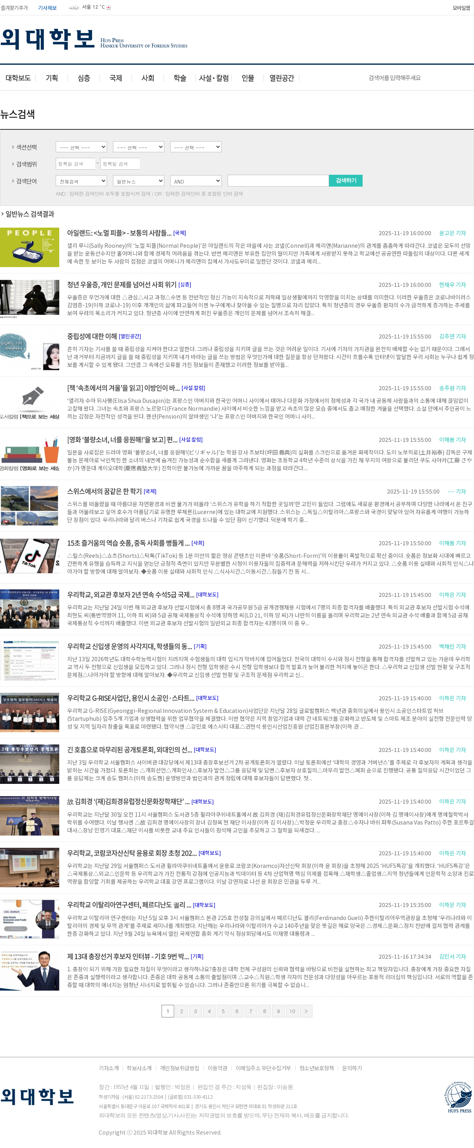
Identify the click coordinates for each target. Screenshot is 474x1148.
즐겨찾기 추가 (14, 7)
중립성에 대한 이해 (92, 336)
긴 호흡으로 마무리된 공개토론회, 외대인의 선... (129, 749)
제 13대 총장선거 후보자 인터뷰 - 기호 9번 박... (128, 956)
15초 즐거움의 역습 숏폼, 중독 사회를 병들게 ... (128, 543)
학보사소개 (139, 1068)
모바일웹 (461, 7)
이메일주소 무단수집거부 (263, 1068)
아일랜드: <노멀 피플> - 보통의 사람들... (119, 232)
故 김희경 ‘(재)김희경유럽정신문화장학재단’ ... (128, 801)
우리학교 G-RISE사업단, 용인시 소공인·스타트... (130, 698)
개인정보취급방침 (179, 1068)
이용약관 (218, 1068)
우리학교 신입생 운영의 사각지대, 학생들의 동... (129, 646)
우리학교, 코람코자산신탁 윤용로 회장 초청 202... (132, 853)
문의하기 (352, 1068)
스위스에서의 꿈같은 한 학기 (104, 491)
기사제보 (47, 7)
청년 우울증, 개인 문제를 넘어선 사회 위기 (122, 284)
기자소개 (108, 1068)
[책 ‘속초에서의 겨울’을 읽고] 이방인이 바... (123, 388)
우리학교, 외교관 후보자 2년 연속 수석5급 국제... (130, 594)
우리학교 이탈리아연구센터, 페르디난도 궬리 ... (129, 904)
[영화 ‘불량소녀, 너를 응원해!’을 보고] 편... (122, 439)
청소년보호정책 (316, 1068)
